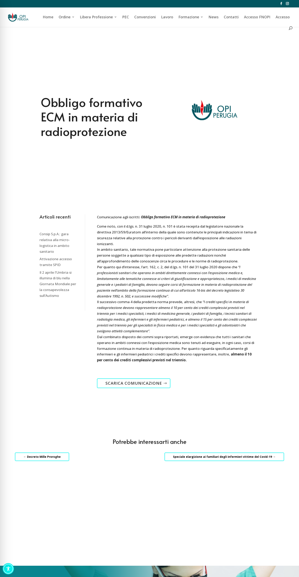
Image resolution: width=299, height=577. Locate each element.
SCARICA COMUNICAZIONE (133, 383)
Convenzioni (145, 17)
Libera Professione (96, 17)
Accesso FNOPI (257, 17)
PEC (125, 17)
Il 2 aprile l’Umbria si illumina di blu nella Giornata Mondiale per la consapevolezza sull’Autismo (58, 284)
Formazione (188, 17)
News (213, 17)
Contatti (231, 17)
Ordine (65, 17)
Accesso (283, 17)
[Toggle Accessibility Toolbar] (8, 569)
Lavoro (167, 17)
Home (48, 17)
